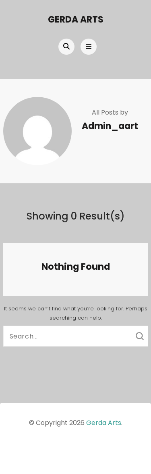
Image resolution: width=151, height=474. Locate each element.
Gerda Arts (75, 19)
